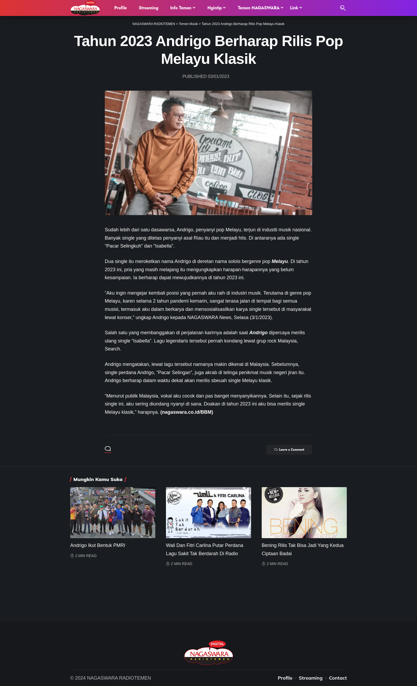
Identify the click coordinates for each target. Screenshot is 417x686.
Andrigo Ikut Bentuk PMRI (97, 545)
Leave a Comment (286, 450)
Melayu (280, 261)
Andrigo (258, 332)
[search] (342, 8)
